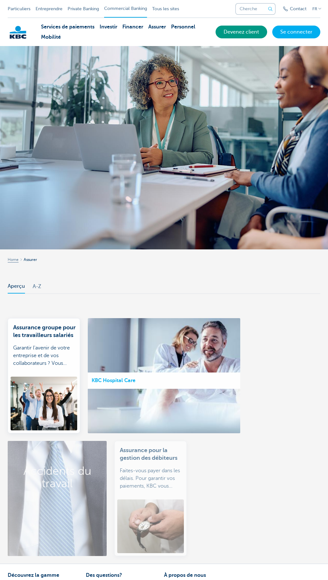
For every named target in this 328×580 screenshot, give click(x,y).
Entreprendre (49, 8)
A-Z (37, 286)
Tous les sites (165, 8)
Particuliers (19, 8)
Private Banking (83, 8)
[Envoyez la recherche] (270, 9)
